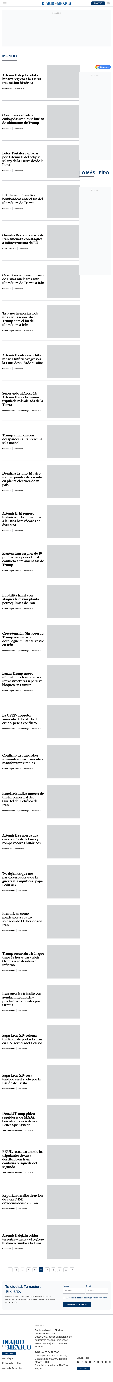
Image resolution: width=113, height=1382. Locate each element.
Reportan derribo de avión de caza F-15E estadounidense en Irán (22, 1199)
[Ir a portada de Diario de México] (16, 1345)
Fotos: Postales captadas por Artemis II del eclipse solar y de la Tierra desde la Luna (22, 159)
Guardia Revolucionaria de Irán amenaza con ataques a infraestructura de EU (23, 239)
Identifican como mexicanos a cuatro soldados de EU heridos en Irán (22, 919)
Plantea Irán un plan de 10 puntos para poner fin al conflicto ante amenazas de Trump (23, 559)
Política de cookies (11, 1363)
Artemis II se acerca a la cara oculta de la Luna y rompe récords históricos (21, 839)
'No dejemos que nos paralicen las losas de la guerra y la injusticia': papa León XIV (22, 879)
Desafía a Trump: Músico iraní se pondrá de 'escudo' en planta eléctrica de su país (22, 479)
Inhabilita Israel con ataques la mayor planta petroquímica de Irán (20, 599)
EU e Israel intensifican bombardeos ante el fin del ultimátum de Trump (22, 199)
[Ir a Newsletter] (108, 3)
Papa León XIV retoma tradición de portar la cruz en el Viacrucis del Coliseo (22, 1039)
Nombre (66, 1286)
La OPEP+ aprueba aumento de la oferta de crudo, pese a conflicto (20, 719)
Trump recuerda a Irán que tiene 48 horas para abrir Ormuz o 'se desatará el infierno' (23, 959)
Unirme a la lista (77, 1304)
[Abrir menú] (4, 3)
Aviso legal (7, 1358)
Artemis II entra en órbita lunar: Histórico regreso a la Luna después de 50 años (22, 359)
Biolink (83, 1368)
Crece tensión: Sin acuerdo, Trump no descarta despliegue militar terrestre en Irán (23, 639)
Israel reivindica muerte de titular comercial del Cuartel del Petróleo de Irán (23, 799)
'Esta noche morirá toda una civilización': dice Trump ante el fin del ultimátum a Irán (20, 319)
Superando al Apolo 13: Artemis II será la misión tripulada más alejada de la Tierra (22, 399)
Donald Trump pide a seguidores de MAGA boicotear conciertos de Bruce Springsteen (20, 1119)
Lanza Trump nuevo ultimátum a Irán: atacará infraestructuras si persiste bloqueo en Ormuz (22, 679)
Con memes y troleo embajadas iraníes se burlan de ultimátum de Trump (23, 119)
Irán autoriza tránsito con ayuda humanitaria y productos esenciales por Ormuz (21, 999)
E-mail (88, 1286)
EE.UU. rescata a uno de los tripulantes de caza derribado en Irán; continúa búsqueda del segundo (22, 1159)
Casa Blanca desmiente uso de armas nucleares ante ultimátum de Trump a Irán (23, 279)
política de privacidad (98, 1298)
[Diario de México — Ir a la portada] (56, 3)
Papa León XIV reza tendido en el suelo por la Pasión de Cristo (21, 1079)
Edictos (9, 1353)
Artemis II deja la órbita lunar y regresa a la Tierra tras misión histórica (21, 79)
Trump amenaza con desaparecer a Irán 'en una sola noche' (22, 439)
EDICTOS (98, 3)
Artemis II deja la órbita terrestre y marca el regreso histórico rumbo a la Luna (23, 1239)
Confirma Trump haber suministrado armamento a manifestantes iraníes (23, 759)
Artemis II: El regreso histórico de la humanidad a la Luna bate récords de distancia (22, 519)
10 (65, 1269)
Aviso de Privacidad (12, 1368)
